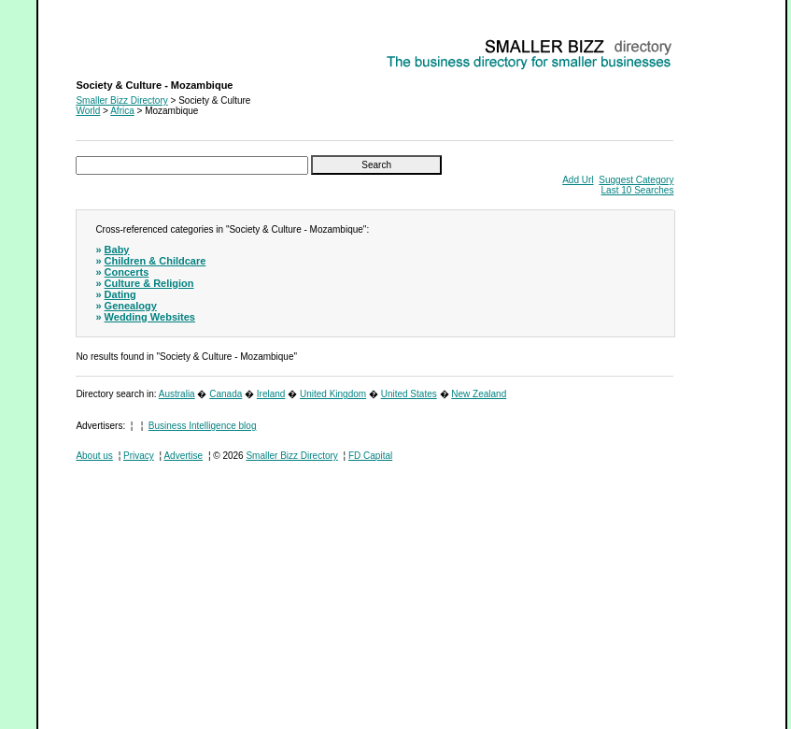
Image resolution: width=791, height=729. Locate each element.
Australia (177, 394)
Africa (122, 111)
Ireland (271, 394)
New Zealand (478, 394)
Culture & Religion (149, 283)
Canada (225, 394)
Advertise (183, 455)
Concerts (127, 272)
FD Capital (370, 455)
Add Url (577, 180)
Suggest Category (636, 180)
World (88, 111)
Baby (117, 249)
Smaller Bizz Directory (121, 100)
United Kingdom (333, 394)
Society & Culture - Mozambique (142, 42)
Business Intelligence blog (202, 426)
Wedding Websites (150, 316)
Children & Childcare (155, 260)
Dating (120, 294)
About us (94, 455)
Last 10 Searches (637, 190)
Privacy (138, 455)
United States (409, 394)
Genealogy (131, 305)
